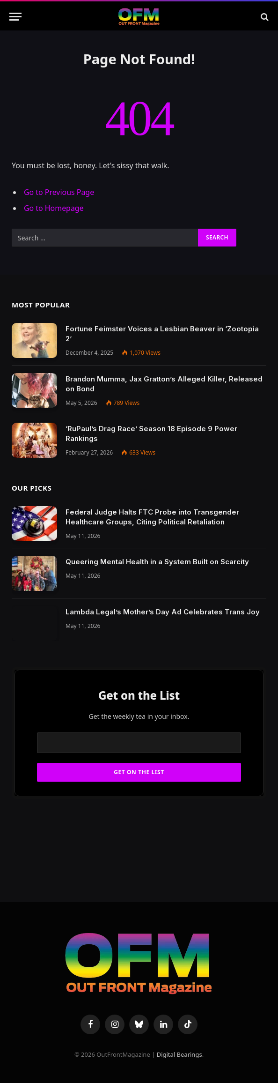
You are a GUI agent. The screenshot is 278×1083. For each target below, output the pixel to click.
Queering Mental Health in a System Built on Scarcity (157, 561)
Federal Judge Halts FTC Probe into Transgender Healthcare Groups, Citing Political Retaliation (152, 517)
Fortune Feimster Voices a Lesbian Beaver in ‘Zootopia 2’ (162, 333)
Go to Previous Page (59, 192)
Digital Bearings (179, 1054)
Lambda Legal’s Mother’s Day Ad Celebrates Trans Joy (163, 611)
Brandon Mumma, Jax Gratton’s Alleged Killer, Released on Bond (164, 383)
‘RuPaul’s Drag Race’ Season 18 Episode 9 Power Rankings (151, 433)
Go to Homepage (54, 208)
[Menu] (15, 16)
